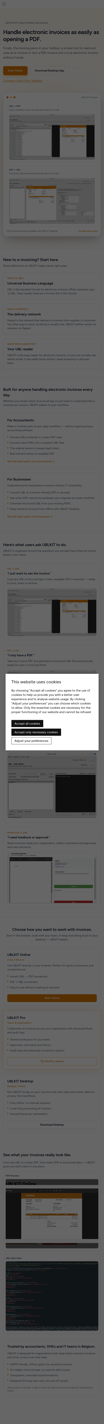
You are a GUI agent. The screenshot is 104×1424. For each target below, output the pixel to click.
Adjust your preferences (31, 740)
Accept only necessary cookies (36, 732)
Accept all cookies (27, 723)
